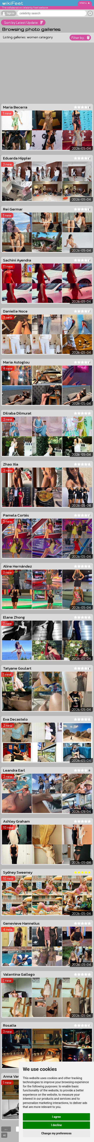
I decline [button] (56, 1125)
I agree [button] (56, 1116)
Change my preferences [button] (56, 1133)
